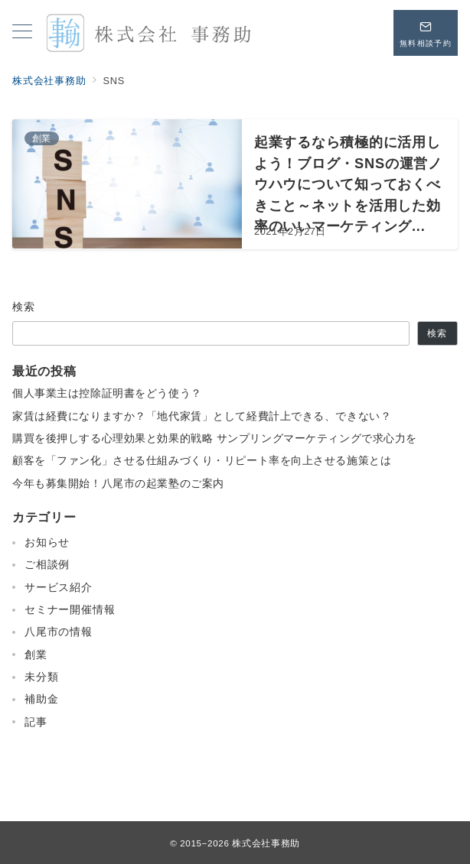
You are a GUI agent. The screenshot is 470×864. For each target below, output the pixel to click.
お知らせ (47, 542)
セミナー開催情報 (69, 609)
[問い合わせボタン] (426, 33)
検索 (24, 306)
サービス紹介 (58, 587)
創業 (35, 654)
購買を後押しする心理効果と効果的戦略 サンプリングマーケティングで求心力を (214, 438)
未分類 (41, 677)
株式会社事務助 (265, 843)
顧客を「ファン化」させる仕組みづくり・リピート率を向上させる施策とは (201, 460)
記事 (35, 722)
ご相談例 (47, 564)
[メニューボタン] (22, 32)
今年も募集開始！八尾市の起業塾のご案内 (118, 483)
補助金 (41, 699)
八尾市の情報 (58, 631)
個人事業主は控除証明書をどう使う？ (107, 393)
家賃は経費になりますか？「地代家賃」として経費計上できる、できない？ (201, 416)
